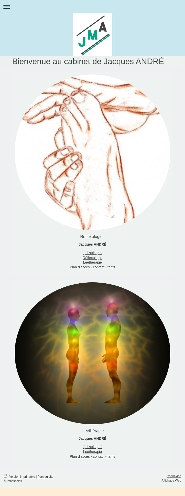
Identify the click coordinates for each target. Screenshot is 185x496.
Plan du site (45, 477)
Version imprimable (20, 477)
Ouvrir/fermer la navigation (92, 6)
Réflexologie (92, 258)
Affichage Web (171, 480)
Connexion (174, 476)
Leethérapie (92, 262)
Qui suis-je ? (92, 253)
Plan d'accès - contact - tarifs (92, 267)
